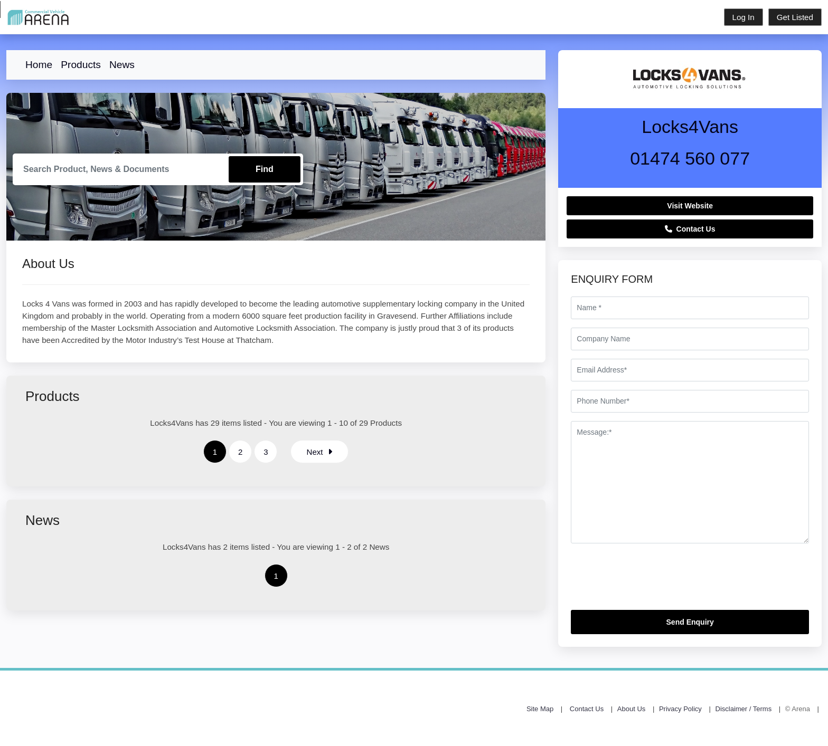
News (122, 64)
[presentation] (651, 580)
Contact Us (690, 229)
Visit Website (690, 206)
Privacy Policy (680, 709)
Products (81, 64)
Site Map (539, 709)
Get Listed (795, 17)
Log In (743, 17)
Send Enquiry (690, 622)
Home (38, 64)
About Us (631, 709)
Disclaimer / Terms (744, 709)
